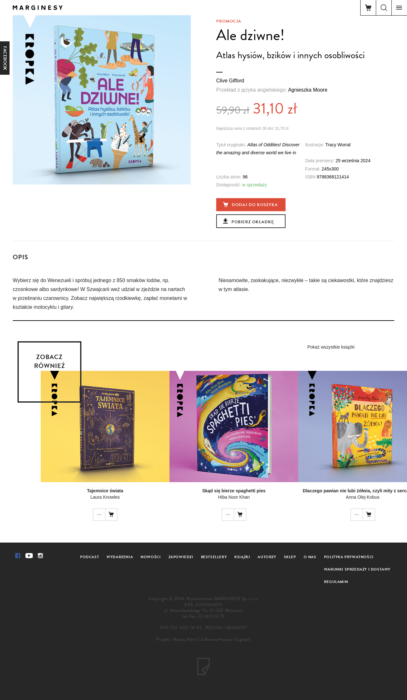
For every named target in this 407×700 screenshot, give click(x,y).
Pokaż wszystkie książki (331, 347)
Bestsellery (214, 557)
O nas (310, 557)
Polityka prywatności (349, 557)
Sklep (290, 557)
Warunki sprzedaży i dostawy (357, 569)
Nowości (151, 557)
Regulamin (336, 582)
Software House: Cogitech (226, 639)
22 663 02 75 (211, 616)
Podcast (89, 557)
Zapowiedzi (181, 557)
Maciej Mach (185, 639)
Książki (242, 557)
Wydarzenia (120, 557)
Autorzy (267, 557)
